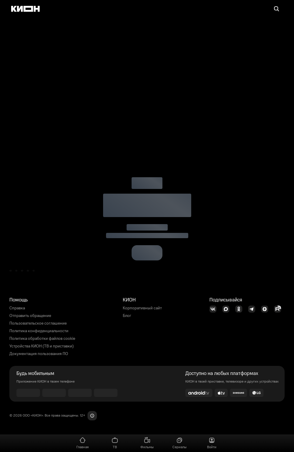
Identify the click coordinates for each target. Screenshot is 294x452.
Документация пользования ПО (38, 354)
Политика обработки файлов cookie (42, 338)
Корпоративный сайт (142, 308)
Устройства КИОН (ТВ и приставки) (41, 346)
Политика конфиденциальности (38, 331)
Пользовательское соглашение (38, 323)
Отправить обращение (30, 315)
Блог (127, 315)
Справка (17, 308)
